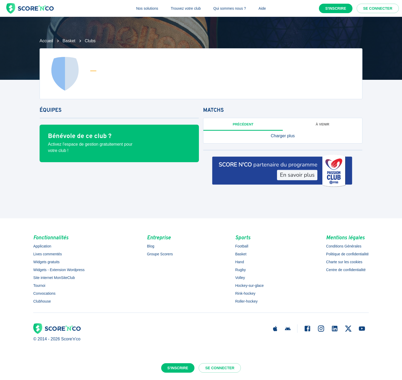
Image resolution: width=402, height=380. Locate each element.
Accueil (46, 41)
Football (241, 246)
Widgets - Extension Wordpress (59, 270)
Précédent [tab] (243, 124)
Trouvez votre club (186, 8)
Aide (262, 8)
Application (42, 246)
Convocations (44, 293)
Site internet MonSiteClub (54, 278)
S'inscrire (335, 8)
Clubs (90, 41)
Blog (150, 246)
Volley (240, 278)
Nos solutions (147, 8)
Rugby (240, 270)
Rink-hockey (245, 293)
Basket (69, 41)
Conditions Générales (343, 246)
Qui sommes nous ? (229, 8)
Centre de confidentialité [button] (346, 270)
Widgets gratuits (46, 262)
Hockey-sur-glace (249, 285)
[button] (282, 136)
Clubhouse (42, 301)
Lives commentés (47, 254)
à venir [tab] (322, 124)
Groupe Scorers (160, 254)
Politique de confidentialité (347, 254)
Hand (239, 262)
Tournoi (39, 285)
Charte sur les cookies (344, 262)
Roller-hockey (246, 301)
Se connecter (377, 8)
